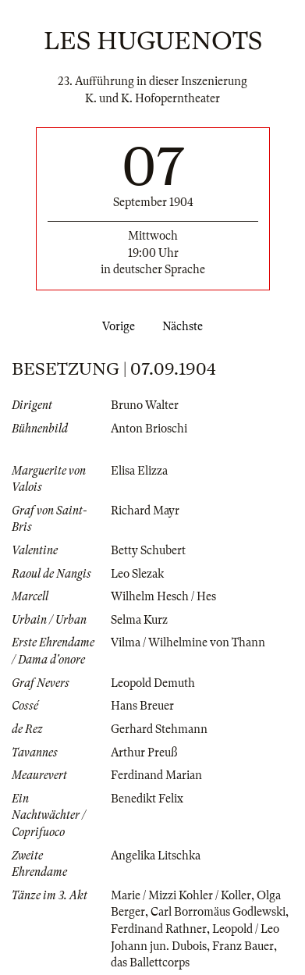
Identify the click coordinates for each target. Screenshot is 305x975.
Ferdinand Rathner (159, 929)
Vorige (115, 326)
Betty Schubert (148, 550)
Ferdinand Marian (156, 775)
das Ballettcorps (150, 962)
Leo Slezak (137, 574)
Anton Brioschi (149, 428)
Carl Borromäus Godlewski (218, 912)
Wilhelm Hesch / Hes (163, 596)
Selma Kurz (139, 620)
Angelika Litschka (155, 855)
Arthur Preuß (144, 752)
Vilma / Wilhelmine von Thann (188, 642)
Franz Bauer (243, 946)
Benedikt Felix (147, 798)
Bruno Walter (145, 405)
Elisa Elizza (139, 470)
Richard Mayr (145, 510)
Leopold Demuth (153, 683)
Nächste (185, 326)
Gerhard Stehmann (159, 729)
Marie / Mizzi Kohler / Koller (181, 895)
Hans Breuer (142, 705)
